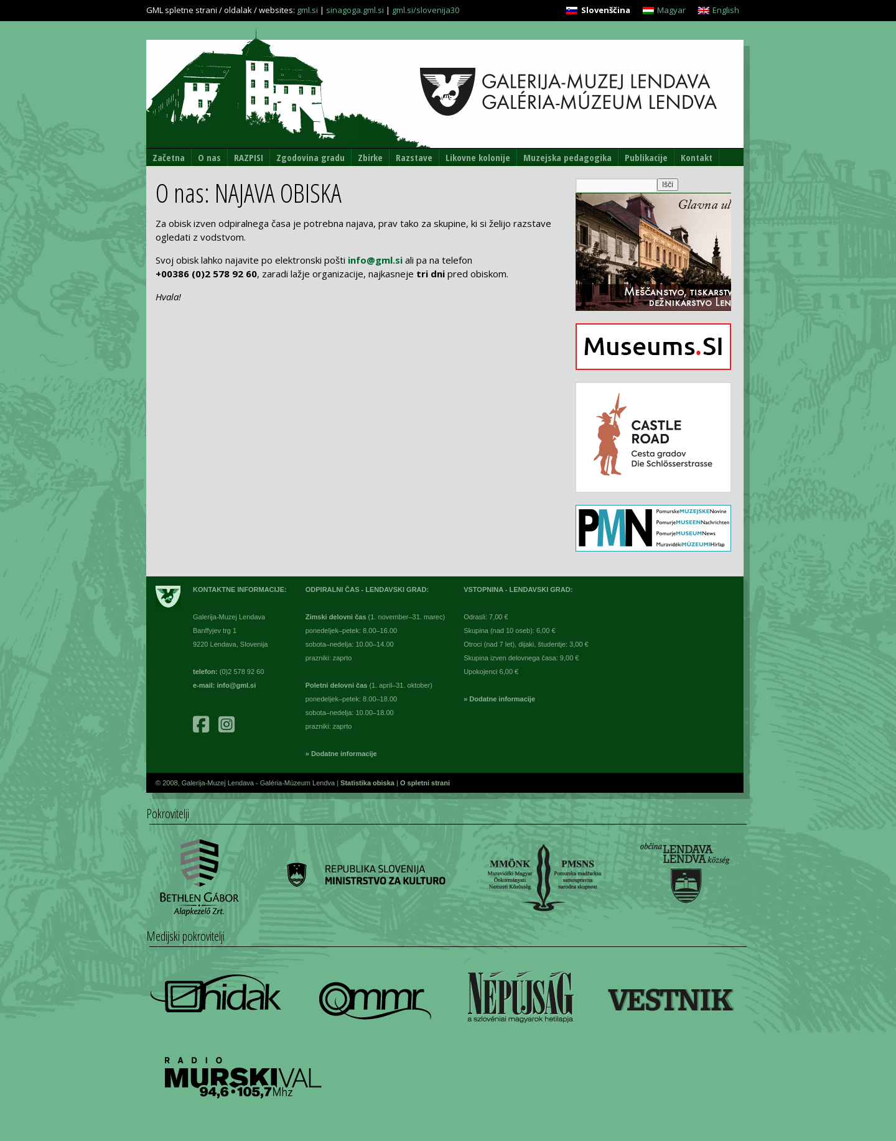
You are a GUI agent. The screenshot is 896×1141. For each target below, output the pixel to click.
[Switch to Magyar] (664, 10)
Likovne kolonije (478, 157)
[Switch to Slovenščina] (598, 10)
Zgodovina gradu (310, 157)
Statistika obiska (368, 783)
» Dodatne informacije (341, 753)
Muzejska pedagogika (567, 157)
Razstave (414, 157)
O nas (209, 157)
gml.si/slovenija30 (425, 10)
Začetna (168, 157)
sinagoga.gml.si (355, 10)
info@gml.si (375, 260)
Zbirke (370, 157)
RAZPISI (248, 157)
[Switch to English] (718, 10)
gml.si (307, 10)
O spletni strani (425, 783)
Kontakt (696, 157)
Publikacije (646, 157)
